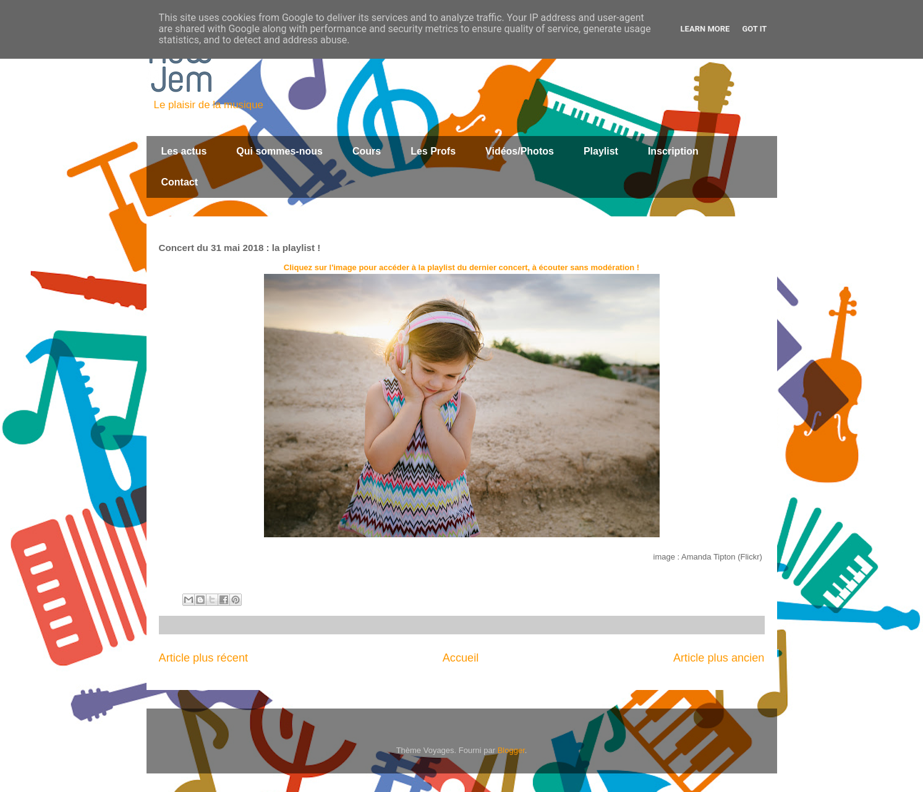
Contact (179, 182)
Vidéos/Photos (519, 151)
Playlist (601, 151)
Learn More (705, 28)
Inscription (673, 151)
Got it (754, 28)
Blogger (511, 750)
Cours (366, 151)
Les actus (184, 151)
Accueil (461, 658)
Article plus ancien (719, 658)
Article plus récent (204, 658)
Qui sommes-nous (279, 151)
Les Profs (433, 151)
